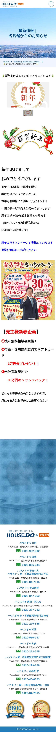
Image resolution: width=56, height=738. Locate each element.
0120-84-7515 (30, 581)
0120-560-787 (30, 637)
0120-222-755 (30, 651)
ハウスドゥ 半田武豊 (28, 588)
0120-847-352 (30, 595)
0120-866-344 (30, 564)
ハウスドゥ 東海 (28, 557)
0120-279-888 (30, 623)
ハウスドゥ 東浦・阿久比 (28, 601)
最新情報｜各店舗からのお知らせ (27, 61)
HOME (6, 61)
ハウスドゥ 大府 (28, 543)
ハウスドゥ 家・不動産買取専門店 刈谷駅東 (27, 657)
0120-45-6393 (30, 679)
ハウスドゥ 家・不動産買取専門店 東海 (28, 615)
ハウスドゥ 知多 (28, 643)
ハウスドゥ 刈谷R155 (28, 671)
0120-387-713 (30, 609)
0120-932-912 (30, 550)
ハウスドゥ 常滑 (28, 629)
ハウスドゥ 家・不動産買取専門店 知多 (28, 685)
